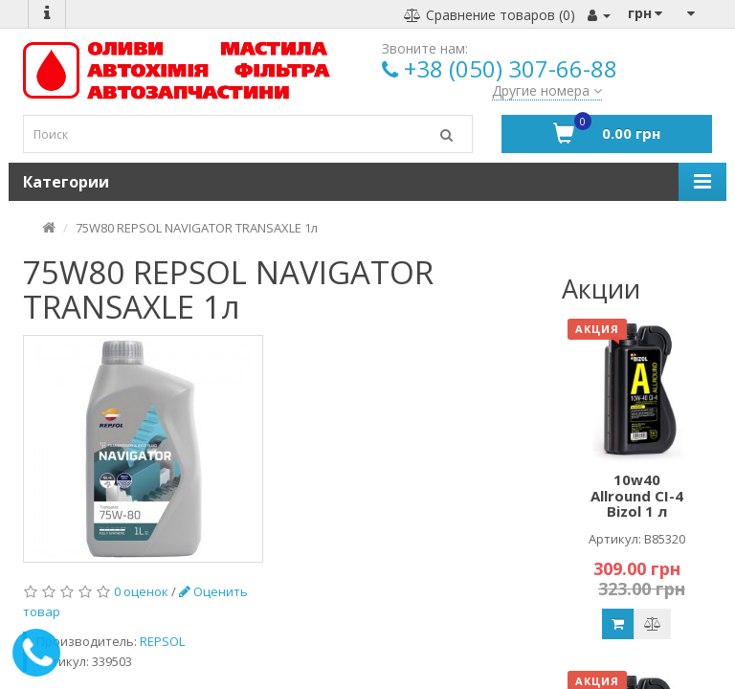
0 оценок (141, 591)
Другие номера (547, 90)
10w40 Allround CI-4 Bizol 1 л (636, 495)
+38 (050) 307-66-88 (510, 68)
